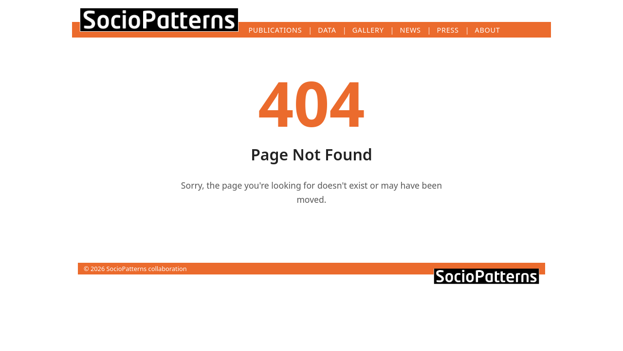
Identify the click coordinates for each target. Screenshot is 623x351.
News (410, 30)
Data (327, 30)
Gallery (368, 30)
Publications (275, 30)
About (487, 30)
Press (448, 30)
